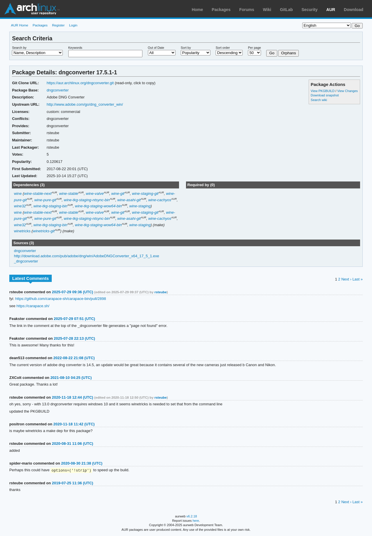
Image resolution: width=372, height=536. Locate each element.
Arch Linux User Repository (32, 9)
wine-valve (94, 193)
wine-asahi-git (129, 200)
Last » (358, 279)
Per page (254, 47)
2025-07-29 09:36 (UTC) (72, 292)
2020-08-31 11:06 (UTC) (72, 443)
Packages (221, 9)
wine (18, 193)
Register (58, 25)
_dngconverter (26, 261)
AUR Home (19, 25)
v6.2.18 (192, 516)
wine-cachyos (159, 200)
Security (310, 9)
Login (73, 25)
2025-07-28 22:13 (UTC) (74, 338)
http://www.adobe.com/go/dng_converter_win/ (84, 104)
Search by (19, 47)
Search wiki (319, 100)
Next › (346, 279)
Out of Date (156, 47)
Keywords (75, 47)
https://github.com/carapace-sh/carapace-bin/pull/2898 (60, 298)
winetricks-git (44, 231)
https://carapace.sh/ (33, 306)
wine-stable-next (38, 193)
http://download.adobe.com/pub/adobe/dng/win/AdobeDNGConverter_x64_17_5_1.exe (86, 256)
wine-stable (68, 193)
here (196, 521)
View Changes (347, 91)
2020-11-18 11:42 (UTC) (74, 424)
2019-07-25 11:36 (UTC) (72, 483)
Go (271, 53)
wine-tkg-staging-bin (50, 206)
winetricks (22, 231)
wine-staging (140, 206)
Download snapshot (325, 95)
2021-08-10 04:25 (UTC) (71, 377)
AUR (330, 9)
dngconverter (57, 90)
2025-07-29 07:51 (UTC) (74, 318)
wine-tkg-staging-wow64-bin (98, 206)
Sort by (186, 47)
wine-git (117, 193)
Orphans (288, 53)
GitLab (286, 9)
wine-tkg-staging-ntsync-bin (87, 200)
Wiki (267, 9)
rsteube (160, 292)
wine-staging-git (145, 193)
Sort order (223, 47)
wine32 (20, 206)
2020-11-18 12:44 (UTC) (72, 397)
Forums (246, 9)
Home (197, 9)
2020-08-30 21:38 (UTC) (81, 463)
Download (353, 9)
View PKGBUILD (323, 91)
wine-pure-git (45, 200)
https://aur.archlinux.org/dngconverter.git (80, 83)
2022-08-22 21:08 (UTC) (74, 358)
